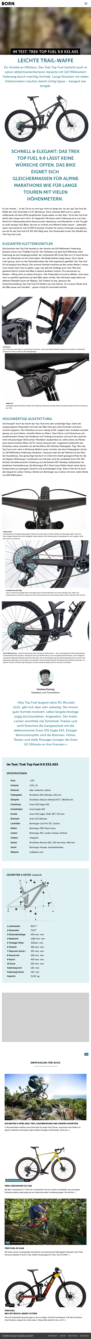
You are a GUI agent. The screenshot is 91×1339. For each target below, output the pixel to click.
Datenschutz (73, 1336)
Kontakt (63, 1336)
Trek (86, 1054)
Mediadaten (52, 1336)
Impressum (84, 1336)
